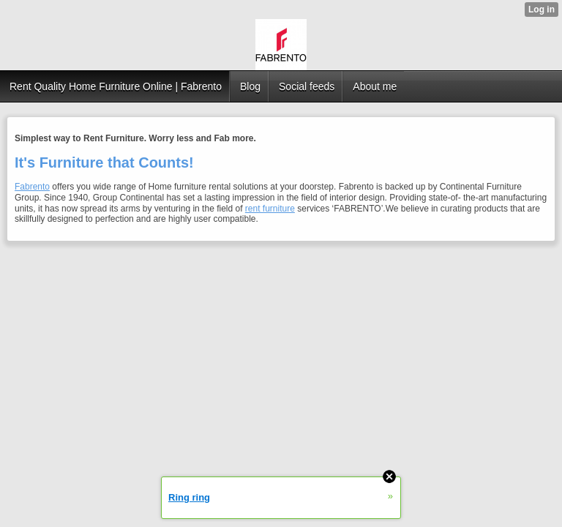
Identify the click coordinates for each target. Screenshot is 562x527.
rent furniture (270, 208)
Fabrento (32, 187)
